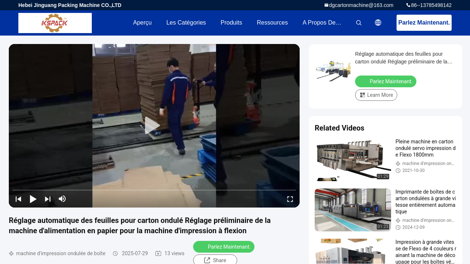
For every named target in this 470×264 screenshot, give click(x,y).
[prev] (18, 198)
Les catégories (186, 22)
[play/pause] (33, 198)
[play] (154, 126)
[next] (47, 198)
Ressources (272, 22)
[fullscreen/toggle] (290, 198)
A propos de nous (326, 22)
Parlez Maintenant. (424, 22)
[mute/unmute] (62, 198)
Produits (231, 22)
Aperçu (142, 22)
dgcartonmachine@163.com (361, 5)
